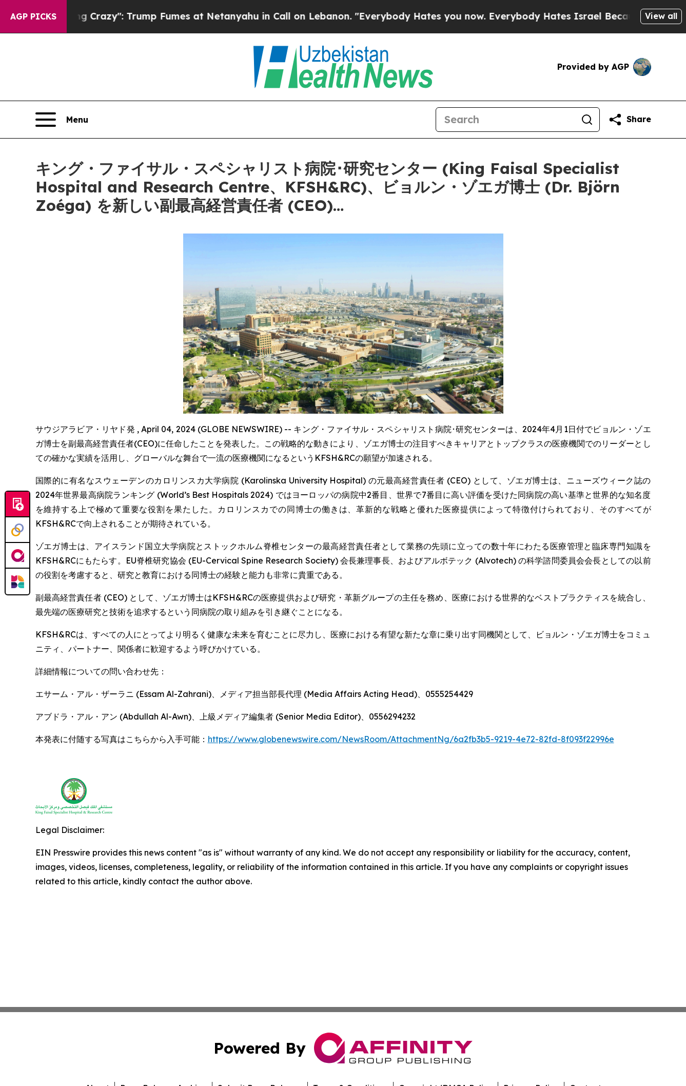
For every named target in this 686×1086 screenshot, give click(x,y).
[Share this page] (629, 119)
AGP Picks (33, 16)
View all (661, 16)
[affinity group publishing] (17, 556)
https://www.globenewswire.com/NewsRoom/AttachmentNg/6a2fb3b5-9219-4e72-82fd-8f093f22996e (411, 739)
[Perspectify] (17, 530)
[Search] (505, 119)
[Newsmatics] (17, 581)
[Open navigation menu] (61, 119)
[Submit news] (17, 504)
